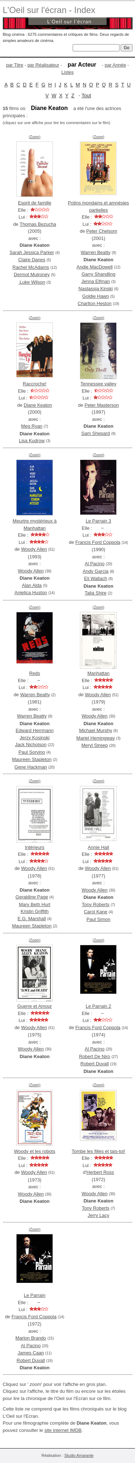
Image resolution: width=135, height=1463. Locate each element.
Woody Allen (34, 549)
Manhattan (98, 673)
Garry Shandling (98, 274)
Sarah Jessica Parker (31, 252)
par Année (115, 65)
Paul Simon (98, 919)
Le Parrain (34, 1295)
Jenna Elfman (95, 281)
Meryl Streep (94, 745)
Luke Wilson (31, 282)
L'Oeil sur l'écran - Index (49, 10)
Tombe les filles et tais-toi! (98, 1151)
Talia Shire (96, 593)
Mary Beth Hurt (34, 904)
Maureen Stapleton (31, 759)
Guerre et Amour (34, 1006)
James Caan (31, 1353)
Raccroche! (34, 383)
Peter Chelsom (101, 231)
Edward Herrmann (34, 730)
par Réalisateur (43, 65)
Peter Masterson (102, 405)
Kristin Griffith (35, 911)
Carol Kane (95, 911)
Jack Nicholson (30, 744)
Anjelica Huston (30, 592)
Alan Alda (32, 585)
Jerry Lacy (98, 1215)
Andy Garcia (96, 571)
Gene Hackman (30, 767)
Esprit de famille (34, 203)
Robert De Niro (94, 1056)
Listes (68, 72)
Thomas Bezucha (37, 224)
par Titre (14, 65)
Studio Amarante (79, 1455)
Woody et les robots (34, 1151)
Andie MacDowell (95, 267)
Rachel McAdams (31, 267)
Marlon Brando (30, 1338)
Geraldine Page (31, 897)
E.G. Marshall (32, 918)
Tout (86, 95)
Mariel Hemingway (95, 738)
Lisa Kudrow (32, 440)
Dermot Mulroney (32, 274)
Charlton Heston (95, 303)
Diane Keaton (38, 405)
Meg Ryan (31, 426)
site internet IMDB (62, 1430)
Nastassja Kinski (95, 288)
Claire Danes (31, 259)
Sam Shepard (95, 433)
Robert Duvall (94, 1063)
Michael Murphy (95, 730)
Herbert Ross (100, 1172)
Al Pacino (94, 563)
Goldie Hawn (95, 296)
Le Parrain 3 (98, 521)
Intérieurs (34, 847)
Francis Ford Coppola (97, 542)
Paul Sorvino (31, 752)
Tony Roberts (95, 904)
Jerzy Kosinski (35, 737)
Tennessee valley (99, 383)
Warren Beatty (96, 252)
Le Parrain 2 (98, 1006)
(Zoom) (34, 137)
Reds (34, 673)
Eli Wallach (95, 578)
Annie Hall (98, 847)
